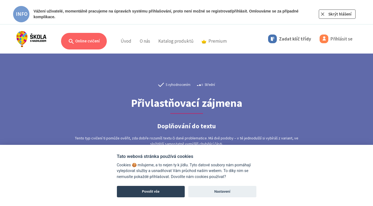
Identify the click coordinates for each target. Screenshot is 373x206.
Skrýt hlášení (339, 14)
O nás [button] (145, 41)
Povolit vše (150, 191)
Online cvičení (84, 41)
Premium (214, 41)
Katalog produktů (175, 41)
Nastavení (222, 191)
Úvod (126, 41)
